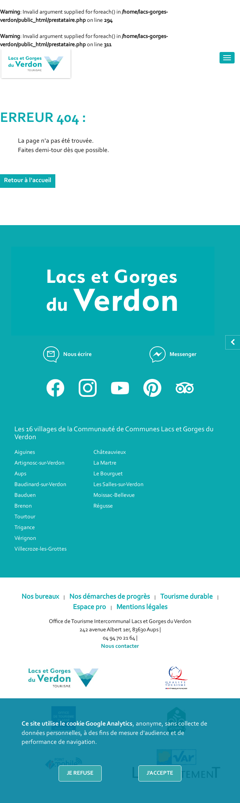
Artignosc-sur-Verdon (39, 463)
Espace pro (89, 607)
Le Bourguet (108, 474)
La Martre (104, 463)
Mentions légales (141, 607)
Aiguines (24, 452)
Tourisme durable (186, 596)
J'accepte (160, 773)
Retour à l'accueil (27, 180)
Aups (20, 474)
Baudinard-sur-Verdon (40, 485)
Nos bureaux (40, 596)
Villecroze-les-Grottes (40, 549)
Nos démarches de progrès (109, 596)
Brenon (23, 506)
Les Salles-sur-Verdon (118, 485)
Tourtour (24, 517)
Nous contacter (120, 646)
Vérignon (25, 538)
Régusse (103, 506)
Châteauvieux (109, 452)
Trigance (24, 528)
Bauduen (25, 495)
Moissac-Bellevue (114, 495)
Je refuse (80, 773)
